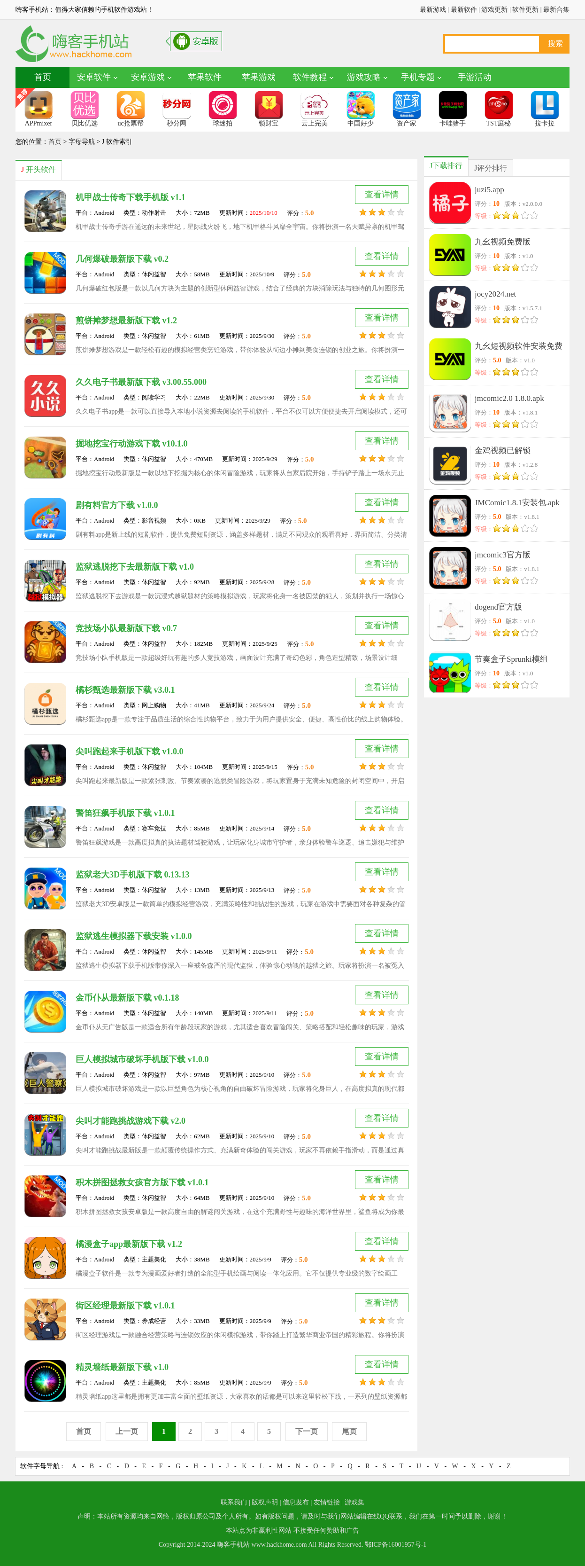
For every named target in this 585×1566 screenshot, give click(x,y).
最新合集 (556, 9)
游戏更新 (494, 9)
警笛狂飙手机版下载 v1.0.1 (125, 813)
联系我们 (234, 1502)
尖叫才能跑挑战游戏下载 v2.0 (130, 1121)
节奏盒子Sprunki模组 (511, 659)
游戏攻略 (364, 77)
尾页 (349, 1431)
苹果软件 (205, 77)
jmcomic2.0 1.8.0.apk (509, 398)
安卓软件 (94, 77)
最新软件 (464, 9)
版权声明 (265, 1502)
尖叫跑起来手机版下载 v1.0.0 (130, 751)
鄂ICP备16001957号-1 (395, 1544)
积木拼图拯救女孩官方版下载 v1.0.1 (142, 1182)
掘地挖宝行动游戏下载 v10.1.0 (132, 443)
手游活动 (475, 77)
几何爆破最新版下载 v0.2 (122, 259)
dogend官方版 (498, 607)
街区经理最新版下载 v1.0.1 (125, 1305)
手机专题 (418, 77)
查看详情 (382, 194)
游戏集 (354, 1502)
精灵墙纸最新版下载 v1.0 (122, 1367)
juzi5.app (489, 189)
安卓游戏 (148, 77)
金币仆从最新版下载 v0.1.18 (127, 997)
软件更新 (525, 9)
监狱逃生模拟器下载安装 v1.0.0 (134, 936)
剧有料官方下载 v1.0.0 (117, 505)
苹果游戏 (259, 77)
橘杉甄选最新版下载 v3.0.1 (125, 690)
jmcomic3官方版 (503, 554)
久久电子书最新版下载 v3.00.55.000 (141, 382)
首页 (42, 77)
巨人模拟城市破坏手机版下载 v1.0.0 (142, 1059)
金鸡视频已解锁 (503, 450)
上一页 (126, 1431)
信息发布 (296, 1502)
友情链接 (327, 1502)
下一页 (306, 1431)
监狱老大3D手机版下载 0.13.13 (133, 874)
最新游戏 (433, 9)
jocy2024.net (495, 294)
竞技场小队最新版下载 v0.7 (126, 628)
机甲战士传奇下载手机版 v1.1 (130, 197)
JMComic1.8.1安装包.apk (517, 502)
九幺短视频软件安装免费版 (518, 348)
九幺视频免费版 (503, 241)
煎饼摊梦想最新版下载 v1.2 (126, 320)
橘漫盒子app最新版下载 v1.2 (129, 1244)
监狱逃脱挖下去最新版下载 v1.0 (135, 567)
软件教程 (310, 77)
